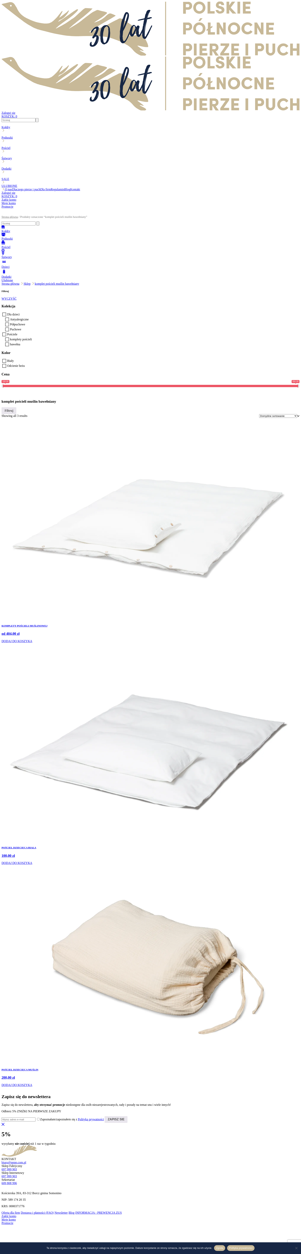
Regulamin (57, 189)
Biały (10, 360)
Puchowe (15, 329)
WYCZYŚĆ (9, 298)
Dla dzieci (13, 314)
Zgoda (219, 1248)
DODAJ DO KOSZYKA (17, 641)
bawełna (15, 344)
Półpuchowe (17, 324)
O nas (8, 189)
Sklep (27, 283)
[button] (150, 213)
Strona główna (10, 216)
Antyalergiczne (19, 319)
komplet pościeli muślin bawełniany (57, 283)
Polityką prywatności (91, 1119)
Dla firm (45, 189)
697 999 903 (9, 1169)
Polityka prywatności (241, 1248)
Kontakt (75, 189)
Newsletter (61, 1212)
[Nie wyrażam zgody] (296, 1248)
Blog (67, 189)
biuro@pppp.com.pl (14, 1162)
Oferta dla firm (11, 1212)
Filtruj (9, 410)
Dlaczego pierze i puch (26, 189)
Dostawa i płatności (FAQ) (37, 1212)
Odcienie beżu (16, 365)
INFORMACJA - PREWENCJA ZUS (98, 1212)
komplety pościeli (21, 339)
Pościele (12, 334)
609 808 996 (9, 1183)
